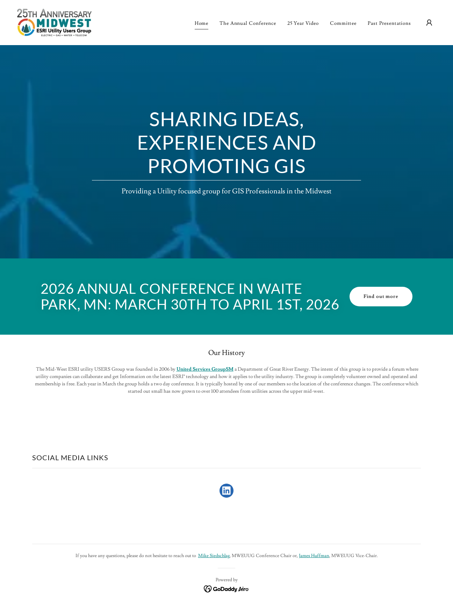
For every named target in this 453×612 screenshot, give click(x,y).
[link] (54, 21)
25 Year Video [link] (303, 23)
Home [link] (202, 23)
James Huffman (314, 555)
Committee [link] (343, 23)
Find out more (381, 296)
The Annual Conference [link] (248, 23)
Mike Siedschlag (214, 555)
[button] (429, 23)
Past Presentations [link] (389, 23)
